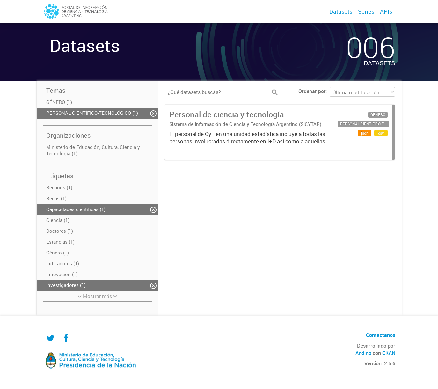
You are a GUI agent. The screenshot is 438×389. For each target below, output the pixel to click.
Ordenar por (311, 91)
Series (366, 11)
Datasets (340, 11)
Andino (363, 352)
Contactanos (380, 335)
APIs (386, 11)
